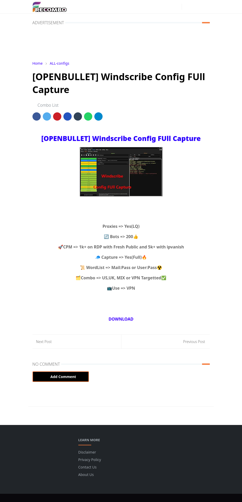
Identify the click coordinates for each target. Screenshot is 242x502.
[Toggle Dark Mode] (187, 6)
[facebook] (168, 7)
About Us (86, 474)
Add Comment (60, 376)
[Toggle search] (196, 6)
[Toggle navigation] (205, 6)
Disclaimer (87, 452)
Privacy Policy (89, 459)
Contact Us (87, 467)
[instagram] (176, 7)
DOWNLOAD (121, 319)
